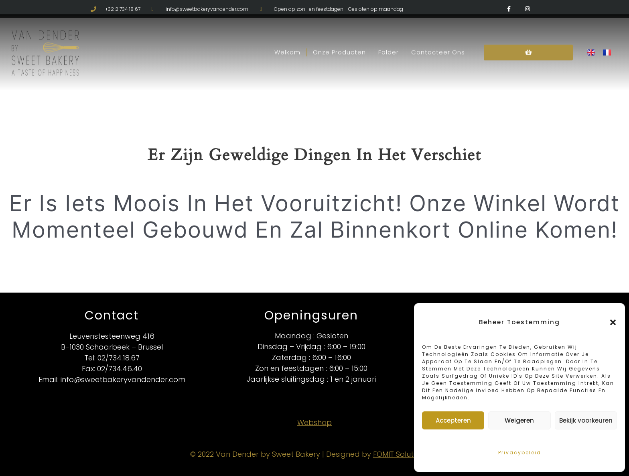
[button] (613, 322)
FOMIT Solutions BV (406, 454)
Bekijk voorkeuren (586, 420)
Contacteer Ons (438, 39)
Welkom (287, 39)
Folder (388, 39)
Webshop (314, 422)
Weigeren (519, 420)
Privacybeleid (519, 452)
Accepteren (453, 420)
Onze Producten (339, 39)
